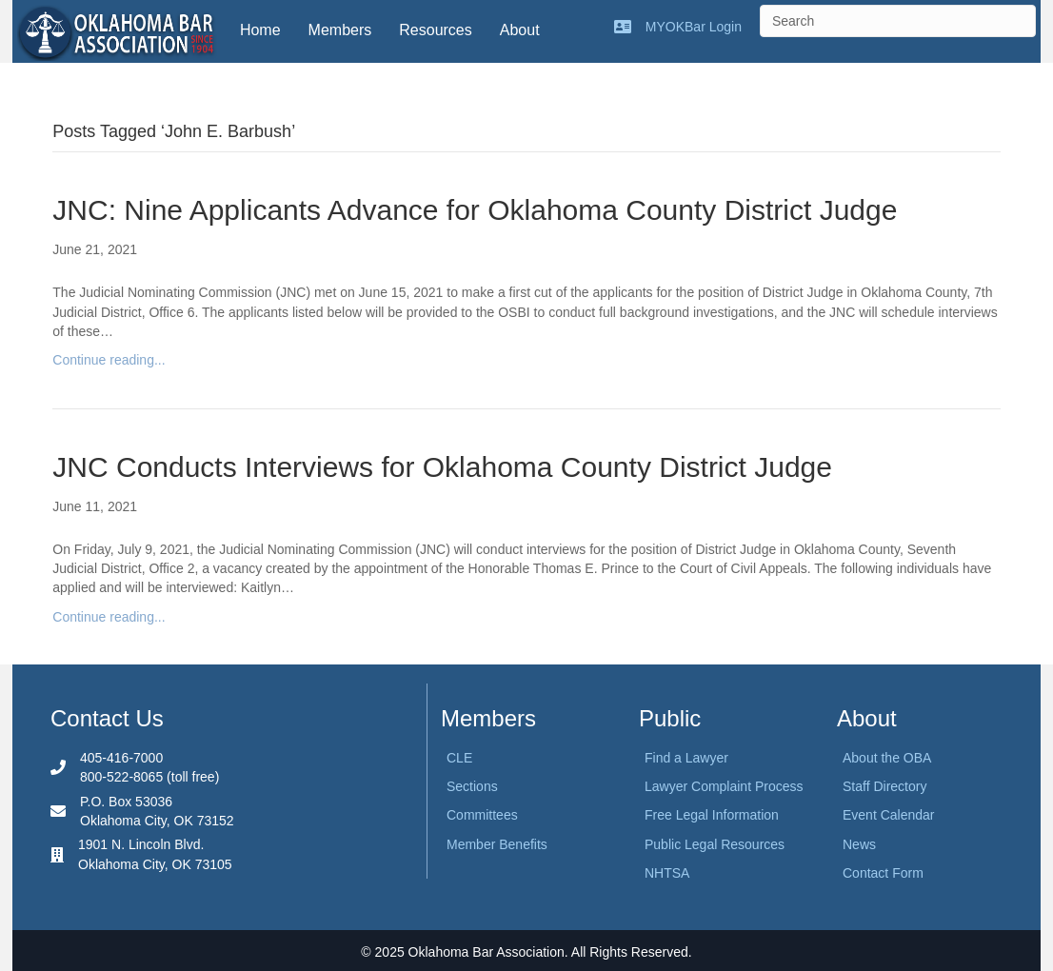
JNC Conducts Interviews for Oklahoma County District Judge (442, 467)
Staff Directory (884, 786)
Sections (472, 786)
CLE (459, 757)
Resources (435, 30)
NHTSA (667, 873)
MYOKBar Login (694, 26)
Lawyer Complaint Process (724, 786)
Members (340, 30)
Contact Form (883, 873)
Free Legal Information (712, 814)
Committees (482, 814)
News (859, 844)
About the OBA (887, 757)
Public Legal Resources (715, 844)
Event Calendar (889, 814)
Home (260, 30)
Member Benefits (497, 844)
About (520, 30)
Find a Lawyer (686, 757)
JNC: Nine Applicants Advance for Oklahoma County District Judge (474, 210)
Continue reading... (108, 359)
